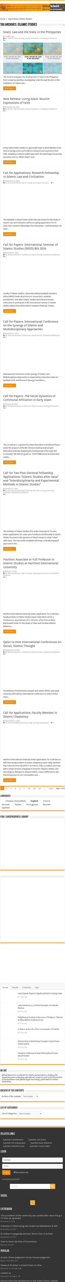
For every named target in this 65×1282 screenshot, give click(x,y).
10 (29, 788)
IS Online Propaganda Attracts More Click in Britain (27, 1233)
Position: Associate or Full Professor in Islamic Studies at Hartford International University (30, 563)
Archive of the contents (11, 1096)
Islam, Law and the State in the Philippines (32, 32)
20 (34, 788)
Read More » (9, 88)
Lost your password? (11, 1179)
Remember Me (21, 1172)
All (6, 38)
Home (2, 19)
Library (27, 38)
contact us (6, 1273)
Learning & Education (41, 183)
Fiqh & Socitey (19, 38)
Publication (35, 38)
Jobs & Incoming (39, 491)
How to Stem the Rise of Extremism (19, 1241)
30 (40, 788)
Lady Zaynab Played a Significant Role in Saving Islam (40, 993)
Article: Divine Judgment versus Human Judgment (25, 1257)
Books (10, 38)
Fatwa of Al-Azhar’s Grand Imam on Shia (21, 1265)
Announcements (14, 183)
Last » (51, 788)
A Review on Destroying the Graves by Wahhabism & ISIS (29, 1226)
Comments (26, 987)
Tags (37, 987)
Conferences (26, 255)
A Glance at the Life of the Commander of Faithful (38, 1029)
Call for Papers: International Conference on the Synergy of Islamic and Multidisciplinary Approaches (30, 325)
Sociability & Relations (48, 38)
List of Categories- (9, 1113)
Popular (15, 987)
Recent (5, 987)
